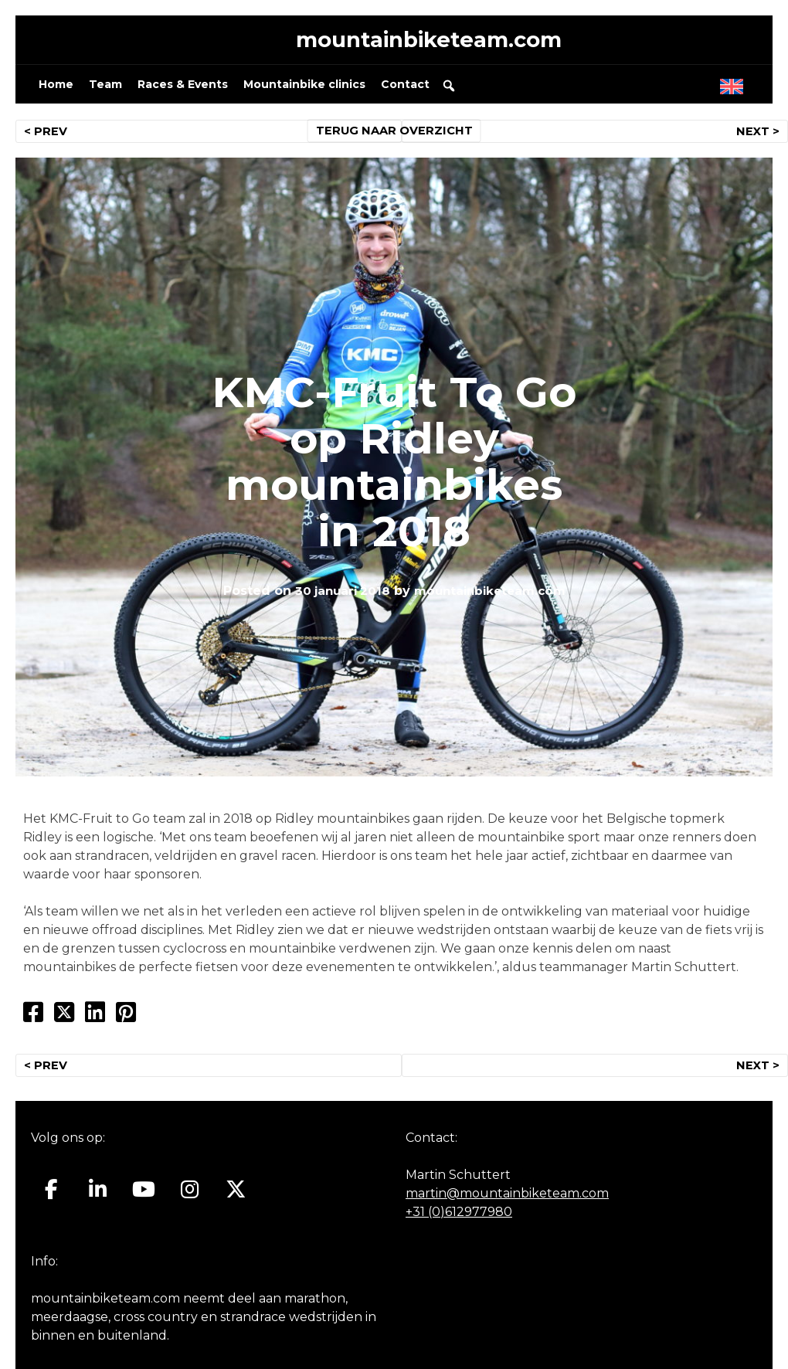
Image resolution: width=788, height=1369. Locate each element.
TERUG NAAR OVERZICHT (394, 135)
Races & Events (183, 90)
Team (105, 90)
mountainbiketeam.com (429, 42)
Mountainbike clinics (304, 90)
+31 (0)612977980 (459, 1217)
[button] (448, 90)
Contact (405, 90)
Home (56, 90)
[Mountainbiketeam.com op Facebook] (51, 1195)
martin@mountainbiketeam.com (507, 1198)
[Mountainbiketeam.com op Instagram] (189, 1195)
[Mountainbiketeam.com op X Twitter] (236, 1195)
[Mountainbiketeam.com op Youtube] (144, 1195)
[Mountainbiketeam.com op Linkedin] (97, 1195)
